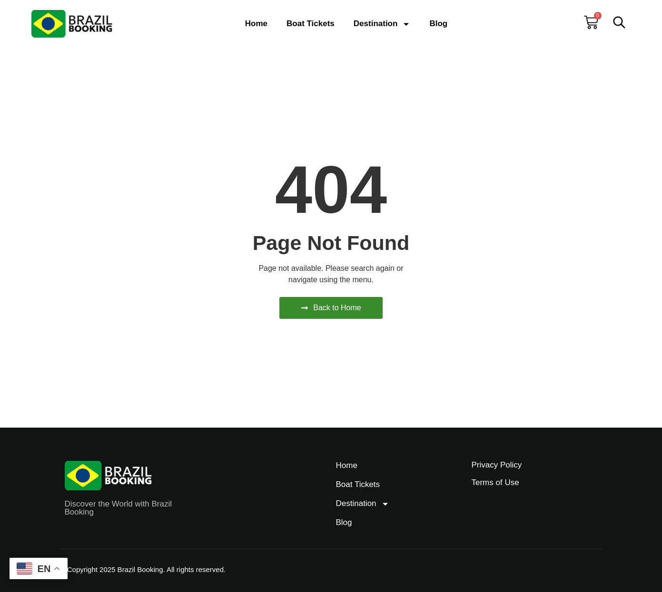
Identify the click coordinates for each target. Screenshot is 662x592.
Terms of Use (495, 482)
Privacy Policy (497, 464)
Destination (382, 24)
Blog (438, 23)
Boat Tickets (311, 23)
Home (256, 23)
